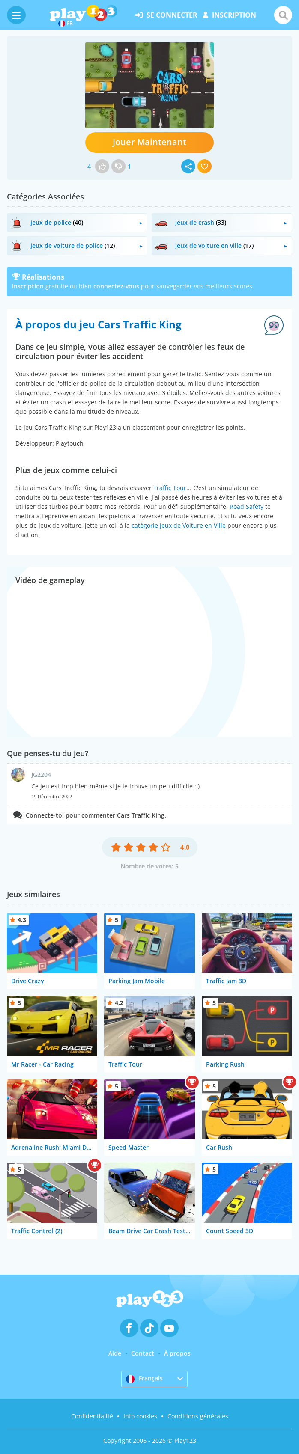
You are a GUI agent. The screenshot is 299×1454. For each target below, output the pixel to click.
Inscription (28, 286)
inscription (229, 15)
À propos (177, 1353)
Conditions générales (197, 1416)
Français (144, 1378)
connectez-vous (116, 286)
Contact (142, 1353)
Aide (114, 1353)
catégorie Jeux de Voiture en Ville (179, 525)
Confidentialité (92, 1416)
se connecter (166, 15)
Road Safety (246, 507)
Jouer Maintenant (149, 142)
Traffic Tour (169, 488)
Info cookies (140, 1416)
